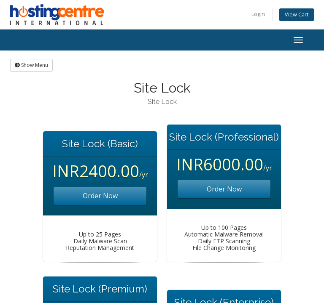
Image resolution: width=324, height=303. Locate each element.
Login (258, 14)
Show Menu (31, 65)
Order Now (100, 195)
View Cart (296, 14)
